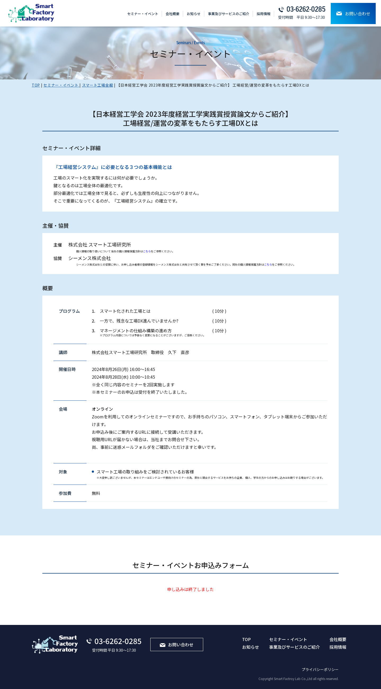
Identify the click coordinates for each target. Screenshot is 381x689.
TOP (246, 639)
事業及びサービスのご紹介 (228, 13)
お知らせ (194, 13)
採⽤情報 (263, 13)
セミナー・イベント (142, 13)
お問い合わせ (353, 13)
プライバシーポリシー (320, 669)
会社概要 (172, 13)
